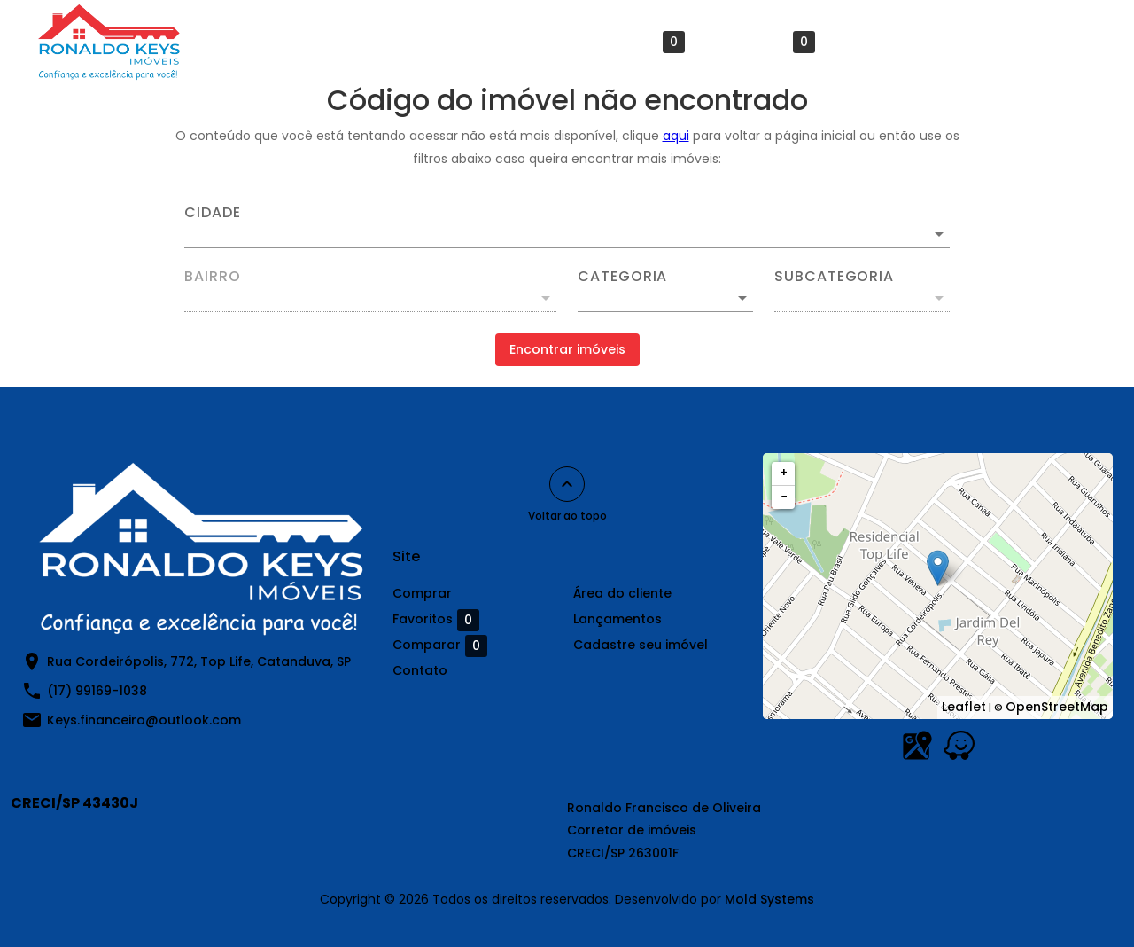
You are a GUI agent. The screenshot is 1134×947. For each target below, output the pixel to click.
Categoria (622, 277)
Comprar (399, 42)
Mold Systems (769, 899)
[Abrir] (939, 234)
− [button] (784, 496)
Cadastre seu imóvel (640, 645)
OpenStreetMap (1057, 707)
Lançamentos (985, 42)
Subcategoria (834, 277)
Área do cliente (513, 42)
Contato (877, 42)
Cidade (212, 213)
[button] (665, 298)
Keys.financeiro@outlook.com (144, 720)
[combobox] (567, 227)
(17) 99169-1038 (97, 691)
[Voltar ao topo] (567, 484)
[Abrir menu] (1075, 41)
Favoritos (641, 42)
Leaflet (964, 707)
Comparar (767, 42)
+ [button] (784, 472)
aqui (676, 136)
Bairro (212, 277)
